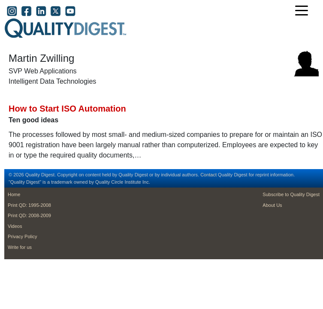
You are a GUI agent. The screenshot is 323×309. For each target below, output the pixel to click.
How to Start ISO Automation (67, 108)
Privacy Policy (22, 236)
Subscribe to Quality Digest (291, 194)
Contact (208, 174)
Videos (15, 226)
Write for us (20, 247)
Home (14, 194)
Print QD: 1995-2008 (29, 205)
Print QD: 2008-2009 (29, 215)
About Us (272, 205)
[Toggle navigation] (304, 11)
